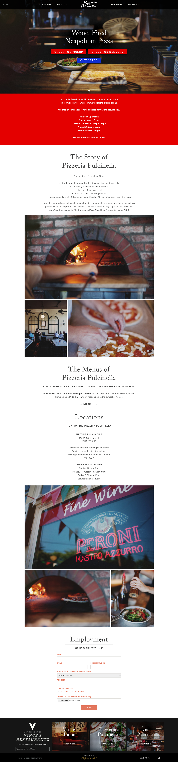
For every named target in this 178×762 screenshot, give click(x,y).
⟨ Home (5, 5)
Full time (63, 692)
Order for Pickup (68, 51)
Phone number (97, 663)
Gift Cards (89, 60)
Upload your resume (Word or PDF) (74, 697)
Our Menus (116, 4)
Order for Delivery (107, 51)
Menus (89, 404)
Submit (89, 707)
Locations (133, 4)
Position (61, 680)
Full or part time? (66, 688)
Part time (78, 692)
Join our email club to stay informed (32, 744)
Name (59, 655)
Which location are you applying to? (75, 671)
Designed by (89, 757)
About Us (61, 4)
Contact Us (45, 4)
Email (59, 663)
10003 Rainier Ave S (89, 438)
